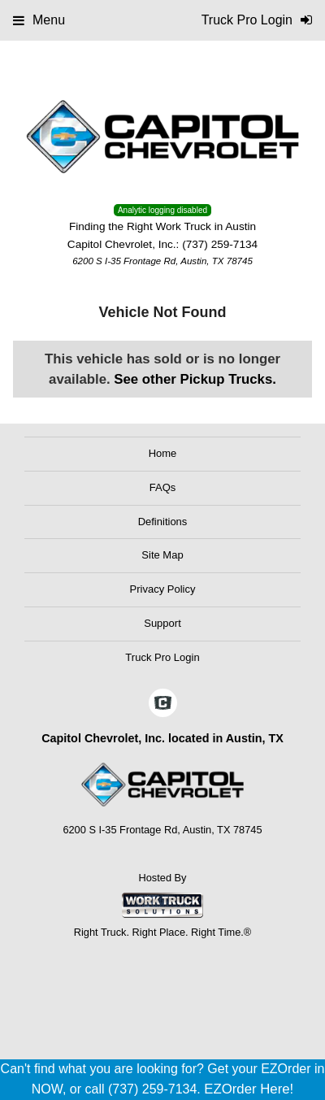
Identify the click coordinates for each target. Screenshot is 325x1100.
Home (163, 453)
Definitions (163, 521)
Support (162, 623)
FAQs (163, 487)
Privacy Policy (163, 589)
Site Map (162, 555)
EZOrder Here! (248, 1089)
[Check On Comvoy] (163, 704)
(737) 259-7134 (220, 244)
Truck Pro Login (162, 657)
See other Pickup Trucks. (195, 379)
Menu (39, 20)
